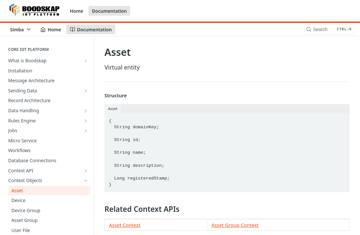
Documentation (109, 11)
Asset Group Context (235, 225)
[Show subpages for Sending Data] (85, 90)
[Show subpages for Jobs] (85, 130)
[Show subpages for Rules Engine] (85, 120)
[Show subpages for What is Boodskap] (85, 60)
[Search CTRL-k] (329, 29)
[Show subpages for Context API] (85, 170)
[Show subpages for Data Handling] (85, 110)
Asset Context (124, 225)
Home (76, 11)
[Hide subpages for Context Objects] (85, 180)
